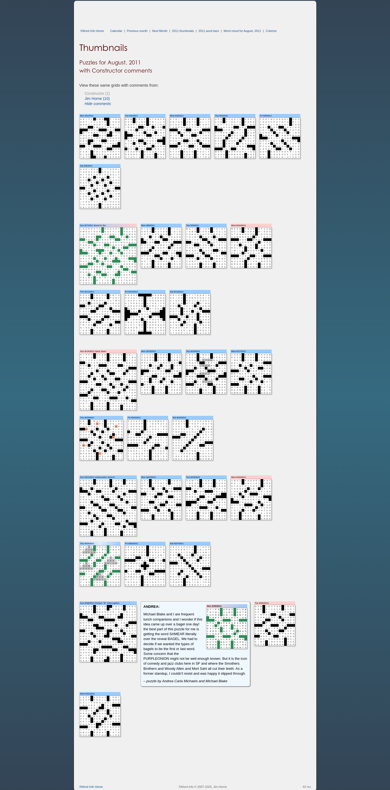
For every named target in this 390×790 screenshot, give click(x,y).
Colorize (271, 30)
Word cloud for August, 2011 (242, 30)
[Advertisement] (178, 13)
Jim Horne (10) (97, 98)
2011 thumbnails (183, 30)
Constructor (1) (97, 93)
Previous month (137, 30)
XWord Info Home (92, 30)
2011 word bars (209, 30)
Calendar (116, 30)
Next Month (159, 30)
